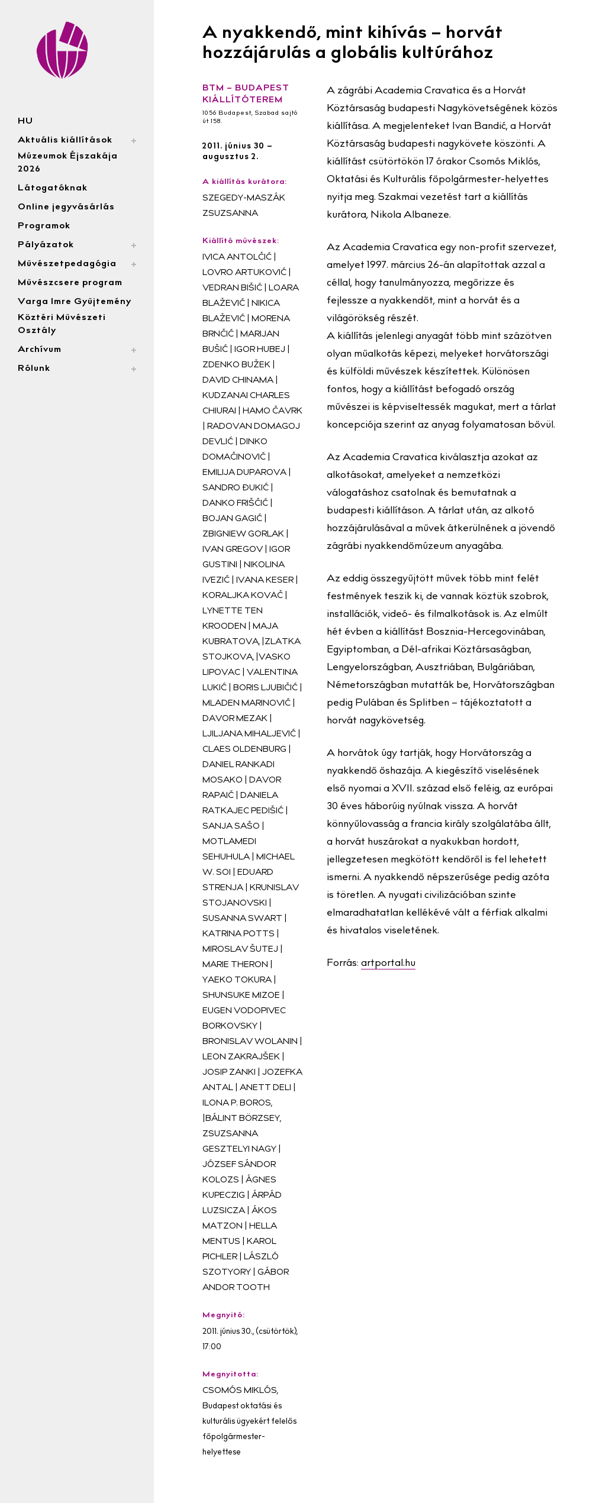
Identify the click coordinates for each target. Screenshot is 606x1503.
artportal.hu (388, 964)
